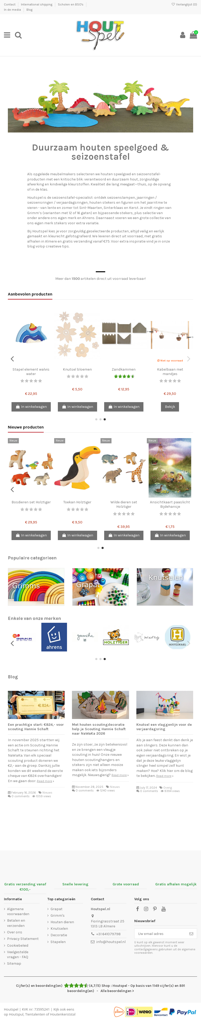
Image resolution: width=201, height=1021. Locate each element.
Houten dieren (62, 922)
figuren (127, 202)
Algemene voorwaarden (18, 911)
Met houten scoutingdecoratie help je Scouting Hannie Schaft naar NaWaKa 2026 (99, 729)
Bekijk (170, 406)
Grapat (57, 909)
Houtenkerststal (62, 1014)
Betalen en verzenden (16, 923)
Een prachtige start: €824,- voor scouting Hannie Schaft (36, 726)
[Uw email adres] (160, 934)
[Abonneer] (191, 934)
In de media (13, 9)
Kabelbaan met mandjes (170, 371)
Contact (10, 4)
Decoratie (59, 935)
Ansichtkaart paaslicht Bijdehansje (170, 504)
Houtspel (11, 1009)
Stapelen (58, 942)
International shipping (37, 4)
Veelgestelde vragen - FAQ (17, 954)
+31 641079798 (108, 934)
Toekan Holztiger (77, 502)
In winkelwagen (31, 406)
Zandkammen (124, 369)
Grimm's (58, 915)
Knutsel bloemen (77, 369)
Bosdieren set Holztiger (31, 502)
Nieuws (47, 792)
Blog (29, 9)
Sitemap (14, 963)
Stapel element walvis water (31, 371)
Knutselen (59, 928)
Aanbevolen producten (30, 294)
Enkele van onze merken (34, 618)
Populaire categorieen (32, 557)
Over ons (14, 932)
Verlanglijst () (184, 4)
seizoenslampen (121, 197)
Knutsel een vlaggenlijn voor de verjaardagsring (164, 726)
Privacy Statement (23, 939)
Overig (167, 787)
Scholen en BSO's (71, 4)
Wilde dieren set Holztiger (123, 504)
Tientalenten (35, 1014)
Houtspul (16, 1014)
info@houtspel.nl (111, 942)
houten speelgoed (115, 174)
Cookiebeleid (17, 945)
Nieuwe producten (26, 427)
